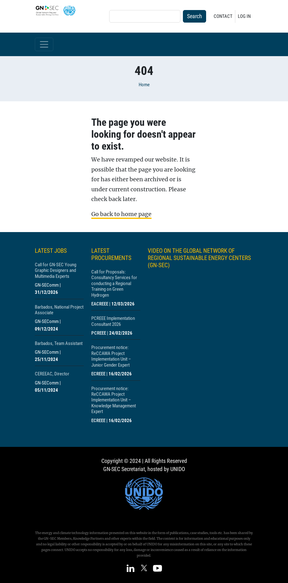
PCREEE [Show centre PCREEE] (98, 333)
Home (144, 84)
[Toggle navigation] (44, 44)
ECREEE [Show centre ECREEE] (98, 374)
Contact (223, 16)
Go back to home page (121, 214)
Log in (244, 16)
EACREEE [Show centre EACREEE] (99, 304)
